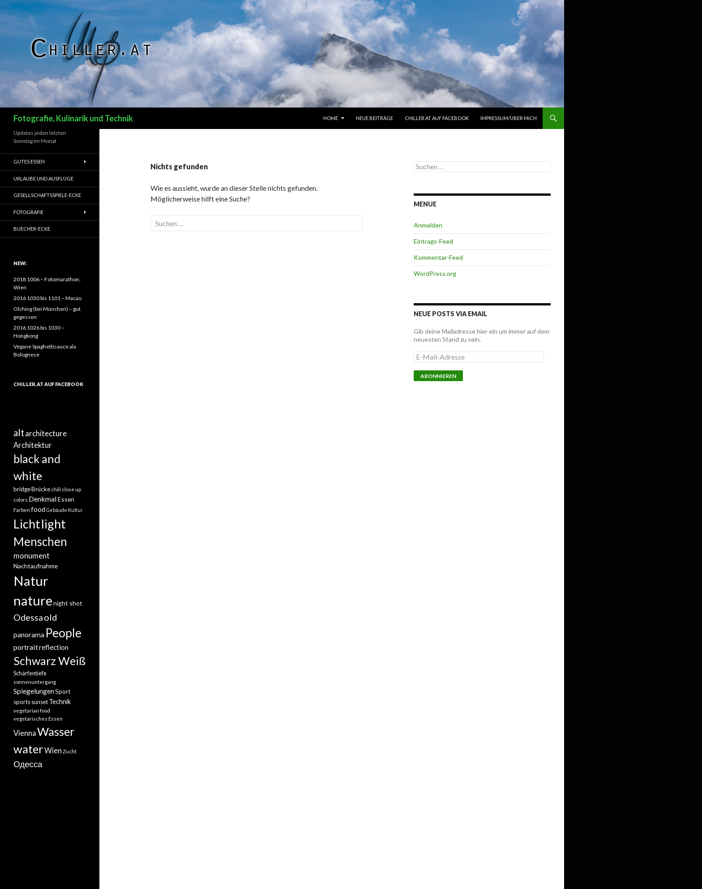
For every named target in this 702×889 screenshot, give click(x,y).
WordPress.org (435, 273)
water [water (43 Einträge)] (28, 749)
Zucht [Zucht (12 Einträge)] (70, 751)
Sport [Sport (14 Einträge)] (62, 691)
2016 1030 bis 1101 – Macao (47, 298)
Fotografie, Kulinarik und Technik (73, 118)
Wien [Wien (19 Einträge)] (53, 750)
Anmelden (428, 225)
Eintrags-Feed (433, 241)
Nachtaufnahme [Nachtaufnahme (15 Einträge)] (35, 566)
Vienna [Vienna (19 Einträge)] (24, 733)
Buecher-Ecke (31, 229)
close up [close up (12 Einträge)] (71, 489)
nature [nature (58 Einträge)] (32, 600)
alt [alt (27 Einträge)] (18, 432)
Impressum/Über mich (508, 118)
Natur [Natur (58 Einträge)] (30, 580)
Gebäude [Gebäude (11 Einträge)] (56, 510)
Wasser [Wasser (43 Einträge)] (56, 731)
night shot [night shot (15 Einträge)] (67, 603)
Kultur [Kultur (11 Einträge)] (75, 510)
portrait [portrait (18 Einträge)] (25, 647)
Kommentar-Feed (438, 257)
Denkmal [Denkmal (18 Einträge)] (43, 498)
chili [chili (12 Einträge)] (56, 489)
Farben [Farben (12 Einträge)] (21, 510)
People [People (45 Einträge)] (63, 633)
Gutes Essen (29, 161)
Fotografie (28, 212)
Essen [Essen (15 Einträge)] (66, 499)
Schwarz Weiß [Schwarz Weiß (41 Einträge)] (49, 660)
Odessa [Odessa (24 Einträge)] (28, 617)
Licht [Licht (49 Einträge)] (26, 523)
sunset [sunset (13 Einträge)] (39, 702)
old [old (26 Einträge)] (50, 617)
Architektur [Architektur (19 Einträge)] (32, 445)
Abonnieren (438, 376)
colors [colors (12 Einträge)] (20, 499)
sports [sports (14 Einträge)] (21, 701)
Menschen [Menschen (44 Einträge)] (40, 541)
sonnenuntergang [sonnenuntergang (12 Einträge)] (34, 682)
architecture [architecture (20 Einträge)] (46, 433)
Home (330, 118)
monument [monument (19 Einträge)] (31, 555)
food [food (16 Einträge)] (38, 509)
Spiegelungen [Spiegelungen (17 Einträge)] (33, 691)
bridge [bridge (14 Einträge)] (21, 489)
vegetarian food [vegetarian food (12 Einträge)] (31, 710)
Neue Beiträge (374, 118)
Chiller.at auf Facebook (437, 118)
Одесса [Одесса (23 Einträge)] (28, 764)
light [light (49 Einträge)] (53, 523)
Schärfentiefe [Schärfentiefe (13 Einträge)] (30, 673)
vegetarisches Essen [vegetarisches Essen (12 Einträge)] (38, 719)
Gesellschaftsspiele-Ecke (47, 195)
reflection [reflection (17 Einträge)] (53, 647)
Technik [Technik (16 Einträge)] (60, 701)
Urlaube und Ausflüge (43, 178)
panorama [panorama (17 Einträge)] (28, 635)
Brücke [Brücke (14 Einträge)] (40, 489)
